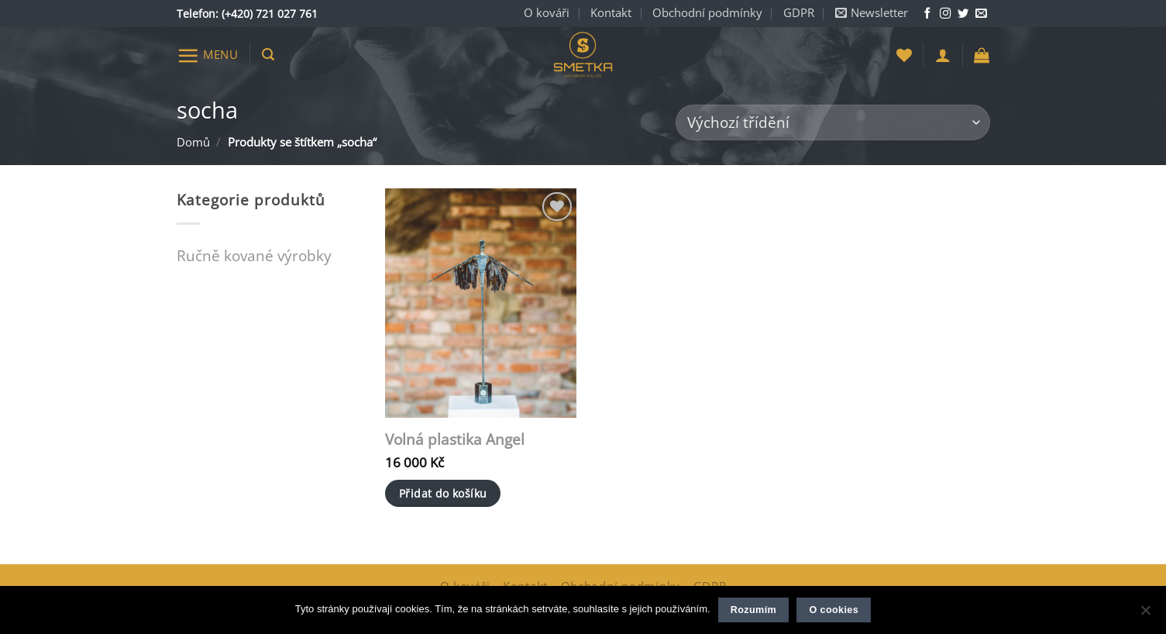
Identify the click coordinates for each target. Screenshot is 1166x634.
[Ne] (1145, 614)
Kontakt (610, 13)
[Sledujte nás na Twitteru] (963, 14)
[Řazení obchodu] (832, 123)
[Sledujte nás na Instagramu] (945, 14)
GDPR (798, 13)
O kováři (546, 13)
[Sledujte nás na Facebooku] (927, 14)
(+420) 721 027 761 (270, 13)
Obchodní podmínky (707, 13)
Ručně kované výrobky (254, 255)
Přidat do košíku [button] (443, 493)
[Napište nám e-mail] (980, 14)
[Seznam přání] (904, 55)
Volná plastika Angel (455, 440)
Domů (193, 142)
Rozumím (753, 610)
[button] (871, 13)
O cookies (833, 610)
